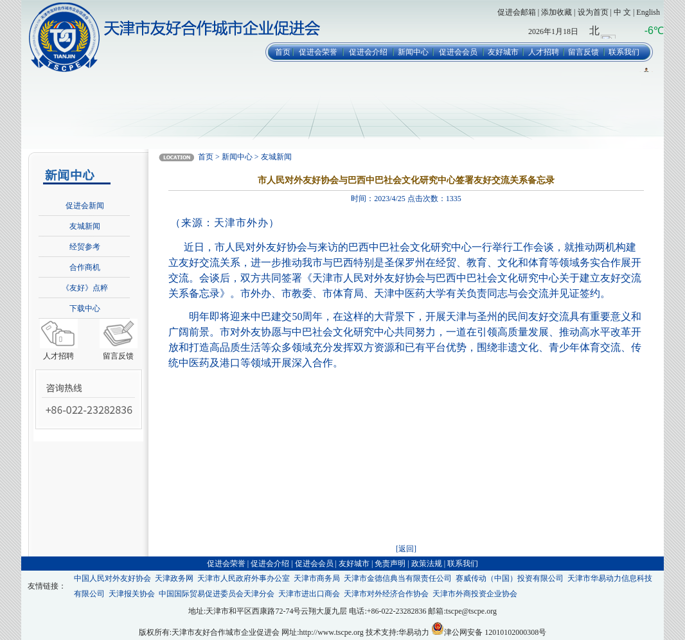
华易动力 (413, 632)
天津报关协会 (132, 593)
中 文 (622, 12)
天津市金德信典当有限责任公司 (398, 578)
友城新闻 (84, 226)
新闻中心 (413, 52)
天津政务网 (174, 578)
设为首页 (593, 12)
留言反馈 (583, 52)
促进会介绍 (368, 52)
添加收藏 (556, 12)
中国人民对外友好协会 (112, 578)
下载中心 (84, 308)
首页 (282, 52)
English (648, 12)
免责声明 (390, 563)
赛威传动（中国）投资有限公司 (510, 578)
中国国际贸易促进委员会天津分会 (216, 593)
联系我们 (624, 52)
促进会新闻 (85, 205)
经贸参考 (84, 246)
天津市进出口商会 (309, 593)
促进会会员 (458, 52)
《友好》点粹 (85, 287)
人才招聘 (543, 52)
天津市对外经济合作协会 (386, 593)
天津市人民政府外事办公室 (243, 578)
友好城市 (503, 52)
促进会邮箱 (516, 12)
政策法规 (426, 563)
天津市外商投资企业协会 (474, 593)
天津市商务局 (317, 578)
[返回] (406, 548)
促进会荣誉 (318, 52)
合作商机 (84, 267)
